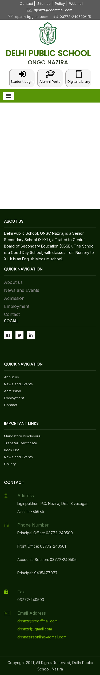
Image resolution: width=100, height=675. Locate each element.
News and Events (21, 290)
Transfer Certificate (20, 443)
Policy (60, 3)
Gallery (10, 464)
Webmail (76, 3)
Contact (26, 3)
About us (13, 282)
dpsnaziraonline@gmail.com (41, 637)
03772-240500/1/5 (75, 16)
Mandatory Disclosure (22, 436)
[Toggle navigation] (8, 96)
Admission (14, 298)
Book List (11, 450)
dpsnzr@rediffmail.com (53, 10)
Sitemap (44, 3)
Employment (16, 306)
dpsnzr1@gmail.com (31, 16)
